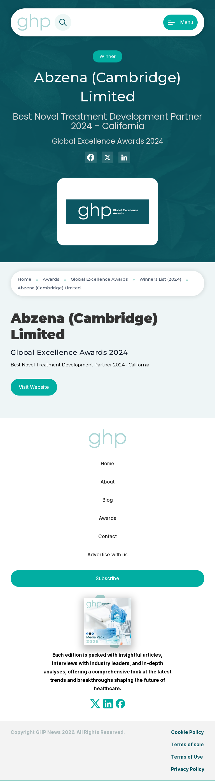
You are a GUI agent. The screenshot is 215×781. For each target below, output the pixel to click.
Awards (51, 279)
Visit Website (34, 387)
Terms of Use (187, 757)
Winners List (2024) (160, 279)
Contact (107, 536)
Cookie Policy (187, 732)
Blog (107, 500)
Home (24, 279)
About (107, 482)
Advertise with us (107, 554)
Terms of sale (187, 744)
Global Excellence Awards (99, 279)
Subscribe (107, 578)
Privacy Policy (187, 769)
